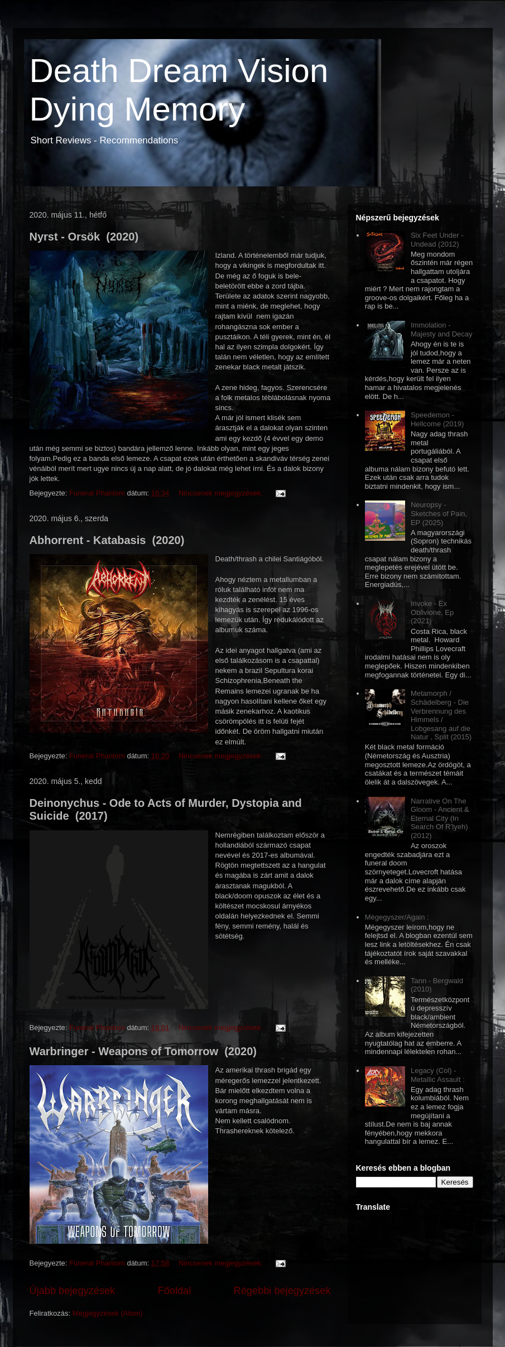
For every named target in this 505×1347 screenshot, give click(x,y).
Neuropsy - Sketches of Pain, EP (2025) (439, 513)
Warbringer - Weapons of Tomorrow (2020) (143, 1051)
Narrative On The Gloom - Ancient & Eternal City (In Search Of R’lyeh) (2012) (440, 818)
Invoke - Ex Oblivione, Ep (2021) (432, 612)
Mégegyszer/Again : (397, 917)
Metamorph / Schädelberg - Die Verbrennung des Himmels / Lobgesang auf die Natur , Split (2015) (441, 715)
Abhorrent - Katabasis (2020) (107, 540)
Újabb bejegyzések (73, 1290)
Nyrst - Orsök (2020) (84, 236)
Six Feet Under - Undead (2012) (437, 239)
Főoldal (174, 1290)
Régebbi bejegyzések (282, 1290)
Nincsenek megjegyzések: (222, 493)
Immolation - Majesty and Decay (442, 329)
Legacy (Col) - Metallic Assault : (438, 1075)
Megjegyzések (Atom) (108, 1313)
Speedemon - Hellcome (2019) (437, 419)
